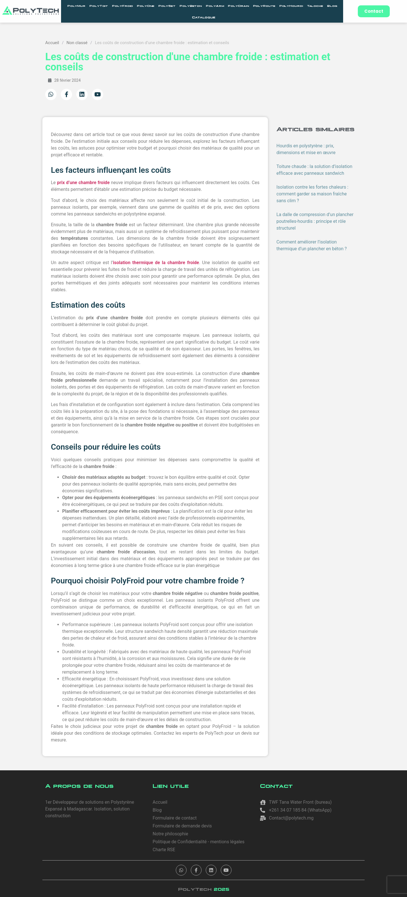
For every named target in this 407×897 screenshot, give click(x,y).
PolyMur (76, 5)
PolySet (167, 5)
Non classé (76, 42)
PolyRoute (264, 5)
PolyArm (215, 5)
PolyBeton (190, 5)
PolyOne (145, 5)
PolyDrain (238, 5)
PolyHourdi (291, 5)
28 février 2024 (64, 80)
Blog (332, 5)
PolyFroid (122, 5)
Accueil (52, 42)
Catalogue (203, 17)
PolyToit (98, 5)
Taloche (315, 5)
